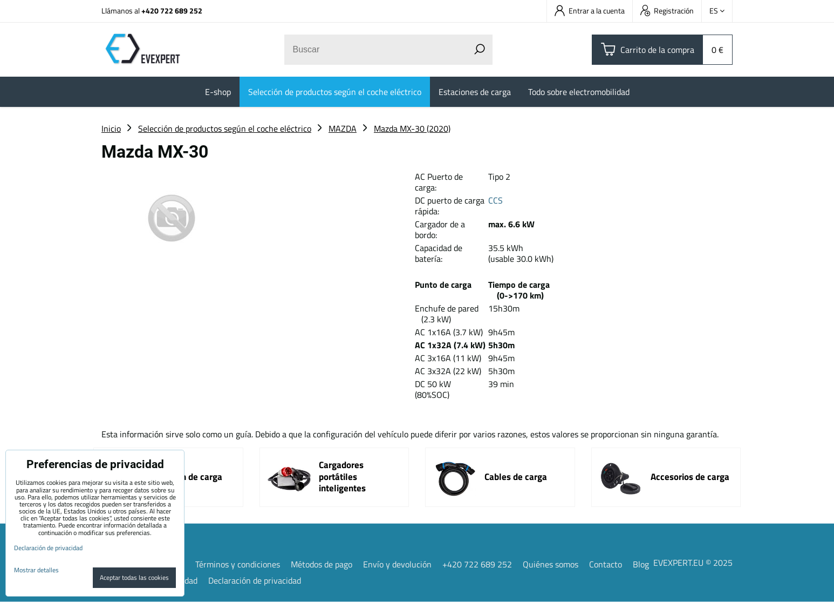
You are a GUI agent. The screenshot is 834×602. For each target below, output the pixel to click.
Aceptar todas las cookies (134, 577)
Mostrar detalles (36, 569)
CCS (495, 200)
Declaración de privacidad (254, 580)
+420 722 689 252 (171, 10)
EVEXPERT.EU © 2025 (693, 562)
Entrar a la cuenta (590, 10)
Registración (667, 10)
